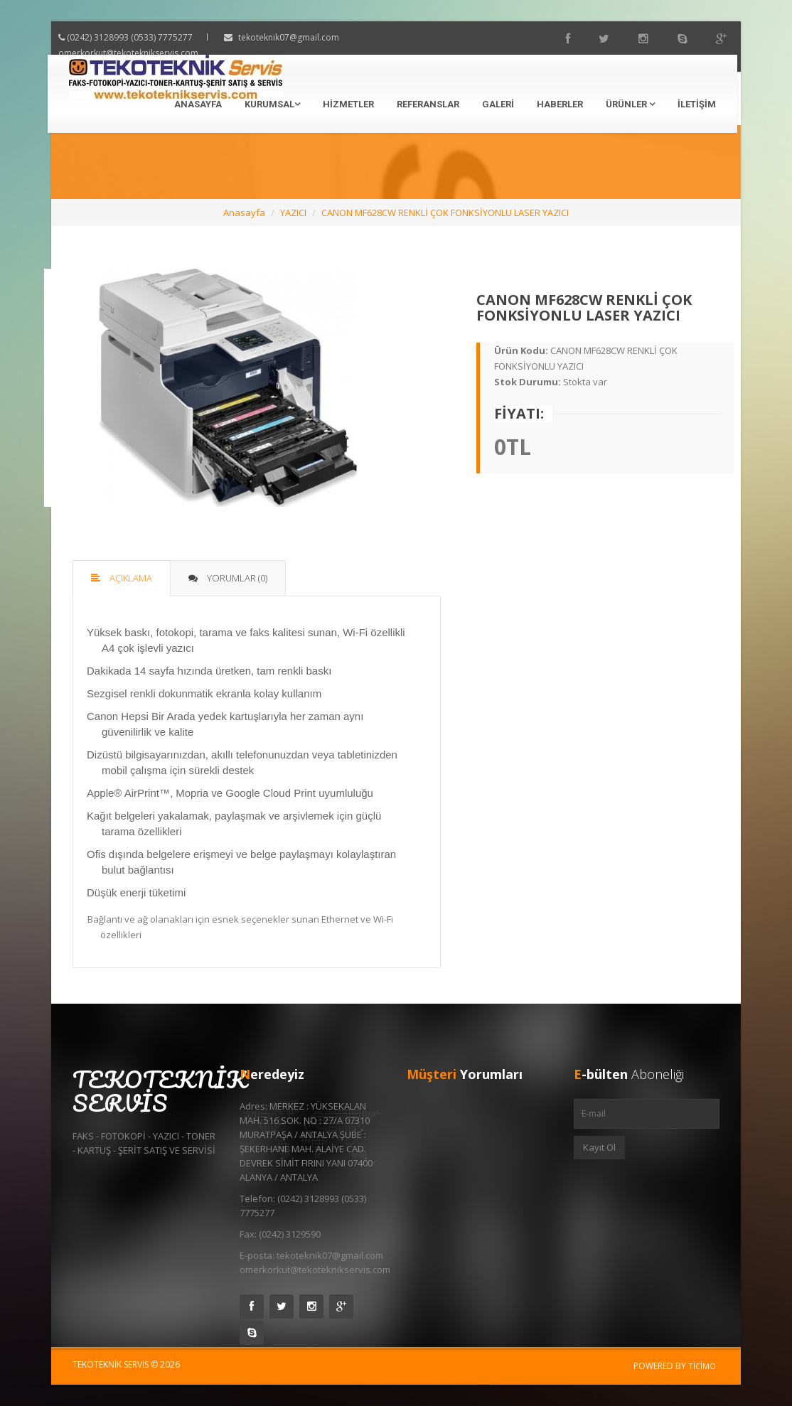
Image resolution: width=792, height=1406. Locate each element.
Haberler (560, 104)
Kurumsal (272, 104)
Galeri (498, 104)
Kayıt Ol (599, 1147)
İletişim (697, 104)
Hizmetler (348, 104)
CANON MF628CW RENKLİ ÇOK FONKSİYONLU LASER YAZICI (445, 212)
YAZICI (293, 212)
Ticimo (702, 1366)
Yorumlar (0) (227, 577)
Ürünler (630, 104)
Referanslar (428, 104)
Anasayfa (198, 104)
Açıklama (121, 577)
